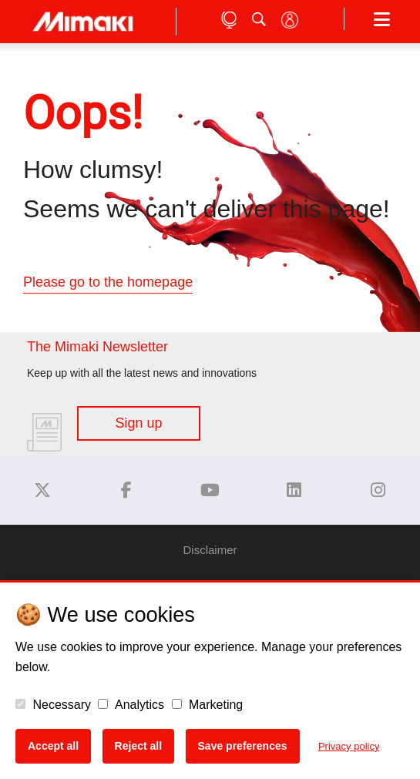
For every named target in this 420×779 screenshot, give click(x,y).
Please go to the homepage (108, 282)
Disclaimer (210, 549)
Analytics (131, 704)
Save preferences (242, 746)
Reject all (138, 746)
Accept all (53, 746)
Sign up (138, 423)
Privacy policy (348, 746)
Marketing (208, 704)
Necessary (53, 704)
